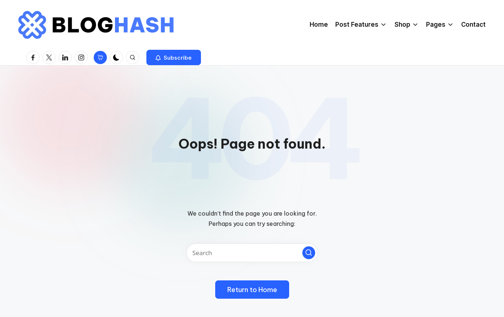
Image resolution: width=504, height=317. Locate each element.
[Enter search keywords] (252, 252)
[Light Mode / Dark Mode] (116, 57)
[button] (173, 57)
